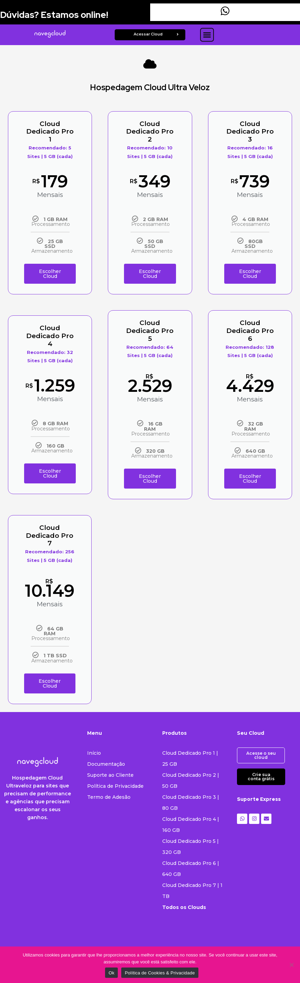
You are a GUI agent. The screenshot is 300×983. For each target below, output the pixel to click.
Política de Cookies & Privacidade (160, 972)
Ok (111, 972)
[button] (207, 35)
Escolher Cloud (50, 271)
